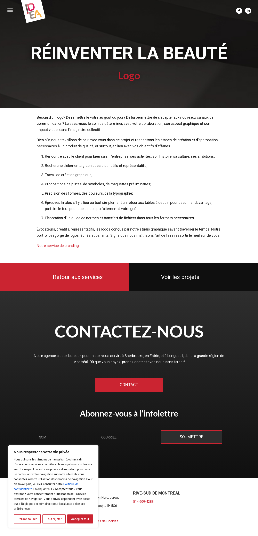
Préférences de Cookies (100, 521)
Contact (129, 385)
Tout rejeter (54, 519)
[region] (53, 486)
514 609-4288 (143, 502)
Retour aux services (78, 277)
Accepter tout (80, 519)
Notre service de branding (58, 245)
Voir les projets (180, 277)
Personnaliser (27, 519)
